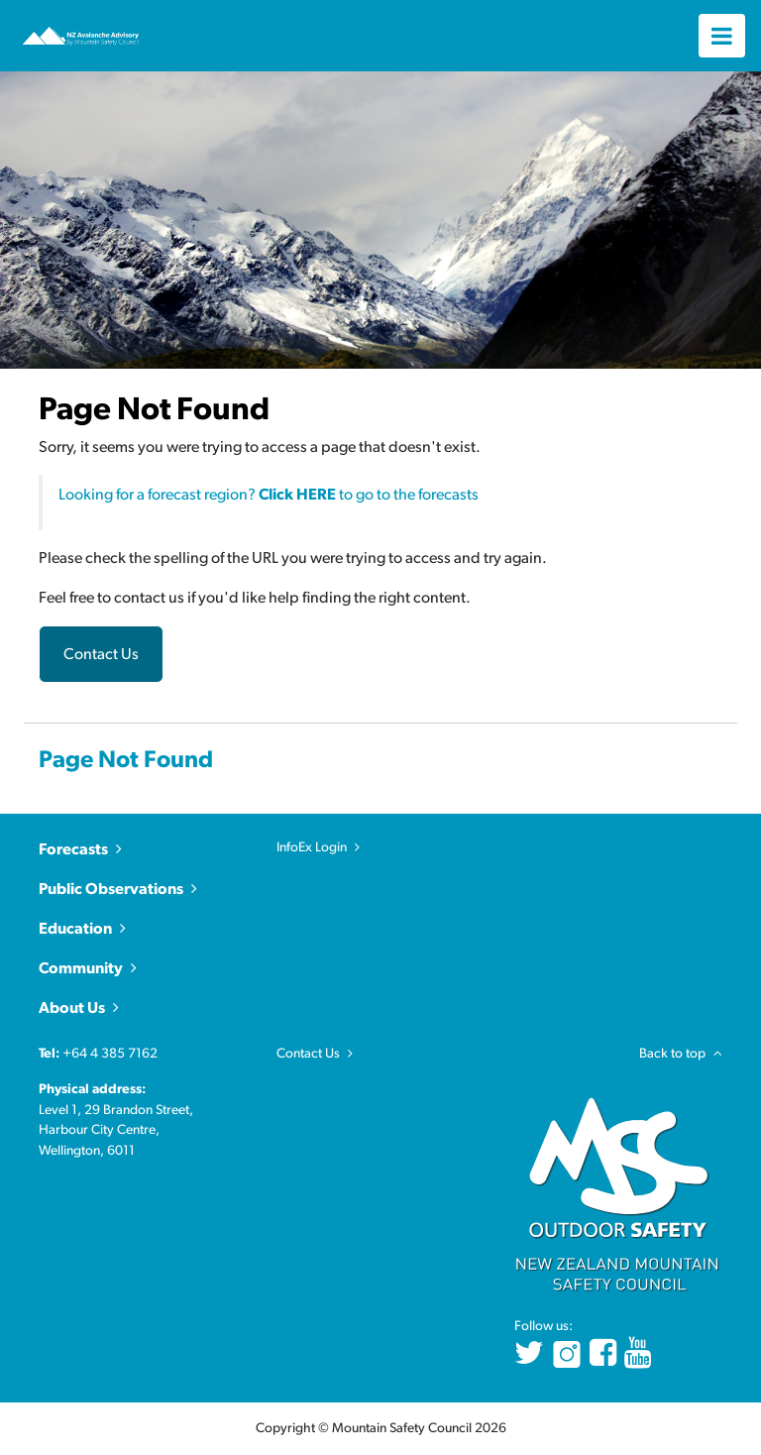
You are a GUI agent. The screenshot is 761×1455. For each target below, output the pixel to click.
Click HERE (297, 495)
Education (75, 929)
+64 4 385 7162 (110, 1054)
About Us (72, 1008)
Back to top (680, 1054)
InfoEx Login (311, 847)
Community (81, 968)
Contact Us (101, 654)
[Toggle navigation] (722, 35)
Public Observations (111, 889)
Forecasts (73, 849)
